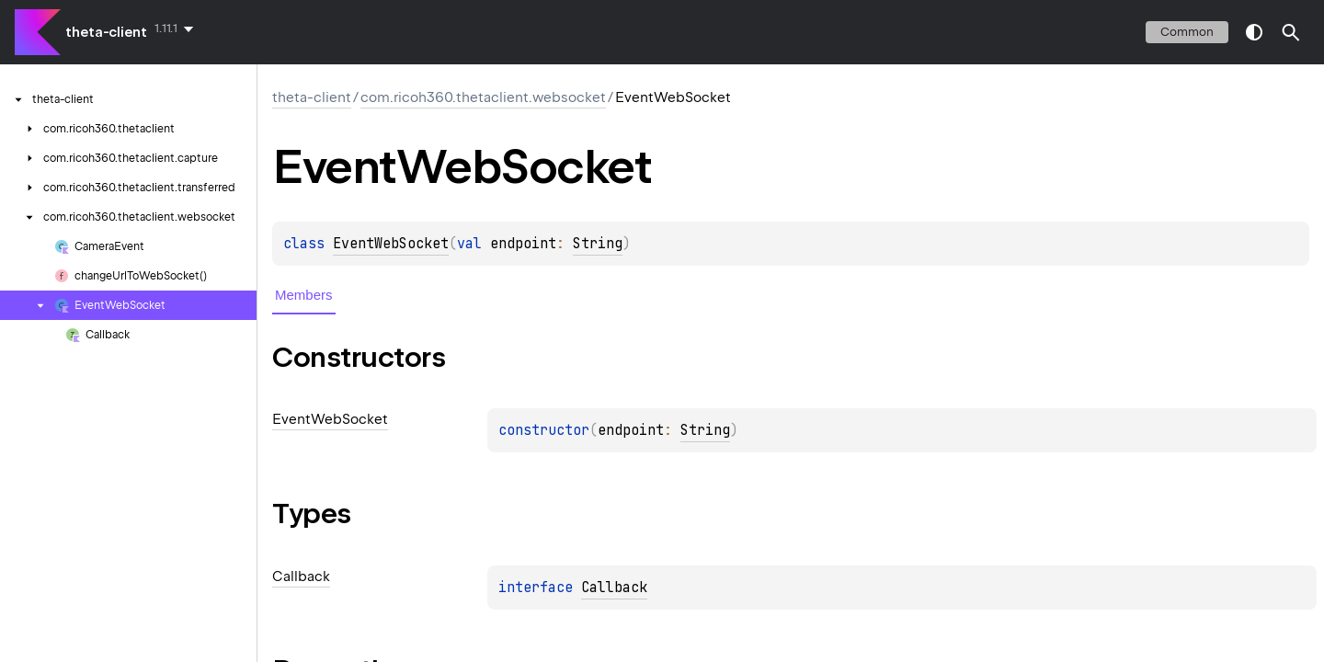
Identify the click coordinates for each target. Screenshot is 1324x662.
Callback (614, 587)
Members (304, 294)
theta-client (106, 32)
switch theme (1254, 32)
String (597, 243)
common (1187, 32)
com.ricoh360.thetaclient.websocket (483, 97)
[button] (1291, 32)
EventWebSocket (391, 243)
